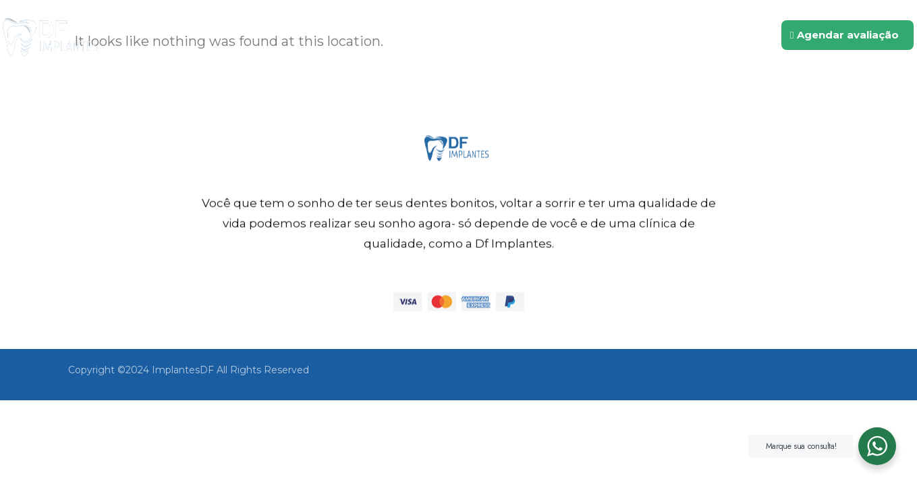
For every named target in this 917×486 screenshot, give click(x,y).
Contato (696, 35)
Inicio (421, 35)
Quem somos (502, 35)
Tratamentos (608, 35)
